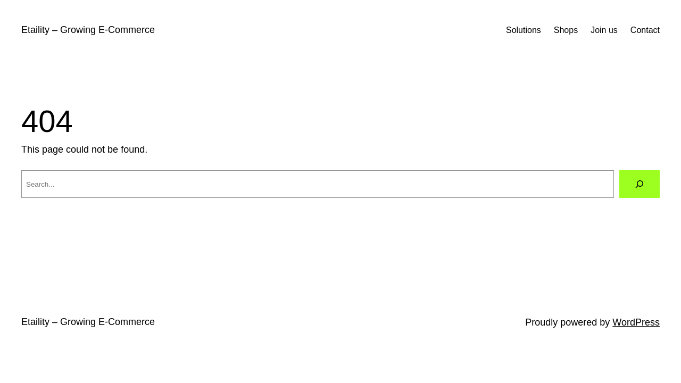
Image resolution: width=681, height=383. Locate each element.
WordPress (636, 322)
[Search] (639, 184)
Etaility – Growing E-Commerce (88, 29)
